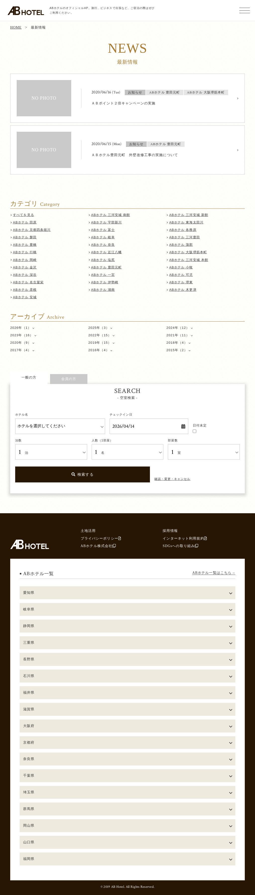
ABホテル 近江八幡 (106, 252)
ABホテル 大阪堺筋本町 (188, 252)
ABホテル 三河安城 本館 (188, 260)
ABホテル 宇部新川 (106, 222)
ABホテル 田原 (25, 222)
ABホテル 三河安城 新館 (188, 215)
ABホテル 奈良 (103, 245)
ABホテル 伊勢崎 (104, 282)
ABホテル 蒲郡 (181, 245)
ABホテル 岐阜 (103, 237)
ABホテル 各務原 (182, 230)
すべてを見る (23, 215)
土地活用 (88, 531)
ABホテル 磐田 (25, 237)
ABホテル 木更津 (182, 290)
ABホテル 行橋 (25, 252)
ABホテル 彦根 (25, 290)
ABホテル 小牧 (181, 267)
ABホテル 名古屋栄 (28, 282)
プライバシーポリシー (101, 538)
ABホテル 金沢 (25, 267)
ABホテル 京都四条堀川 (32, 230)
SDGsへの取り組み (180, 546)
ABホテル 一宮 (103, 275)
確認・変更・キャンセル (172, 479)
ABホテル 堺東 (181, 282)
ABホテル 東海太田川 (186, 222)
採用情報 (170, 531)
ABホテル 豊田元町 (106, 267)
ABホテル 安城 (25, 297)
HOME (16, 27)
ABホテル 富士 (103, 230)
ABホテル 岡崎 (25, 260)
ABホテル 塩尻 (103, 260)
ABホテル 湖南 (103, 290)
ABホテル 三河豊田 (184, 237)
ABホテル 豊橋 (25, 245)
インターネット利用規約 (185, 538)
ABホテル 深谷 (25, 275)
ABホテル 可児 (181, 275)
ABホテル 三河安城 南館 (110, 215)
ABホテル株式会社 (98, 546)
